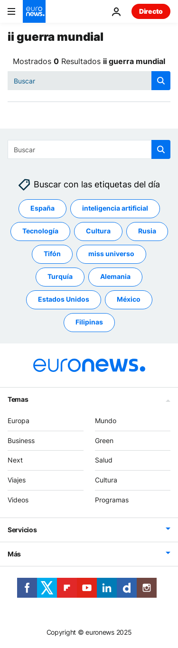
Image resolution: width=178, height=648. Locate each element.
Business (21, 440)
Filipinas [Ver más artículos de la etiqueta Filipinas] (89, 322)
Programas (112, 500)
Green (104, 440)
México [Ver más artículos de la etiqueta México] (129, 300)
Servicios (22, 530)
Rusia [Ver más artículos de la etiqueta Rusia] (147, 231)
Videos (18, 500)
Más (14, 554)
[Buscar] (89, 80)
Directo (151, 11)
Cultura (106, 480)
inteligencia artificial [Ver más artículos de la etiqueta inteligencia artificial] (115, 208)
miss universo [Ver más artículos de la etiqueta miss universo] (111, 254)
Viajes (17, 480)
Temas (18, 399)
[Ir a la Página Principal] (34, 11)
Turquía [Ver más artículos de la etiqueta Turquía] (60, 277)
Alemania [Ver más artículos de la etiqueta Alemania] (115, 277)
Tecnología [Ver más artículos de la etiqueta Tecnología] (40, 231)
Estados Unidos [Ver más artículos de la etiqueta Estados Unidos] (63, 300)
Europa (18, 421)
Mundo (105, 421)
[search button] (160, 80)
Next (15, 460)
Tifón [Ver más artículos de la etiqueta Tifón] (52, 254)
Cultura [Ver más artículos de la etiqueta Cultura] (98, 231)
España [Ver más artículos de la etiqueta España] (42, 208)
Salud (103, 460)
